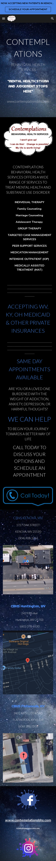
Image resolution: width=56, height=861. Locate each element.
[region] (28, 7)
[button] (3, 18)
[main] (28, 70)
